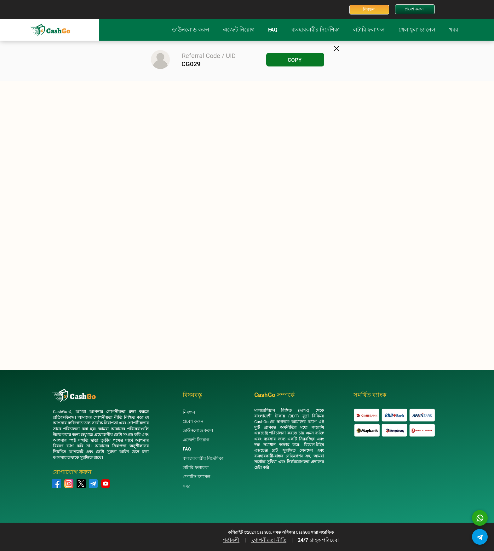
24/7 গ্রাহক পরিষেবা (318, 540)
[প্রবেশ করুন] (415, 9)
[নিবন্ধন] (369, 9)
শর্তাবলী (231, 540)
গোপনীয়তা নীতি (268, 540)
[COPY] (295, 59)
